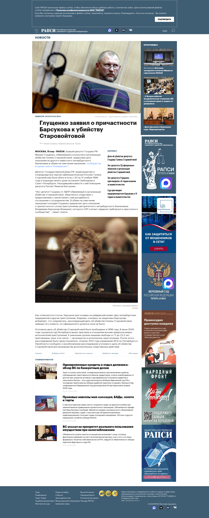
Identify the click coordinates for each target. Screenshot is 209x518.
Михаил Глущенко (51, 143)
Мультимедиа (151, 45)
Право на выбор (62, 492)
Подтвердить (164, 19)
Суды (37, 492)
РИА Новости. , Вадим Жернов (107, 116)
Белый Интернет (87, 492)
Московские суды (42, 503)
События (59, 494)
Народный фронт (87, 494)
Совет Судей (40, 497)
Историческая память (89, 497)
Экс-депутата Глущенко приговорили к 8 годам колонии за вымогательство (122, 181)
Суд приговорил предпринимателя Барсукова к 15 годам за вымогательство (122, 193)
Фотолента (149, 68)
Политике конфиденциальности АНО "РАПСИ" (80, 10)
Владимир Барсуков (66, 143)
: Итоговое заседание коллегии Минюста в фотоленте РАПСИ (158, 70)
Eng (165, 30)
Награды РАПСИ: (87, 500)
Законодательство (63, 497)
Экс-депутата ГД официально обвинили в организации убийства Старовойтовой (121, 169)
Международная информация (67, 500)
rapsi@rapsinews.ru (132, 500)
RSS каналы (133, 353)
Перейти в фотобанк (130, 116)
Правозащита (40, 494)
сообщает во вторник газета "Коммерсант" (68, 164)
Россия (78, 143)
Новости (42, 37)
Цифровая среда (62, 503)
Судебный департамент (45, 500)
